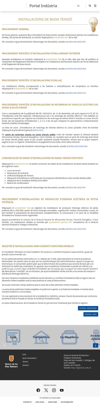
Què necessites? (30, 358)
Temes (25, 361)
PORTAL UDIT (91, 314)
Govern (26, 365)
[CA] (80, 6)
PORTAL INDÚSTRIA (88, 308)
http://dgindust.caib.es (81, 367)
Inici (24, 354)
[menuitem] (95, 6)
